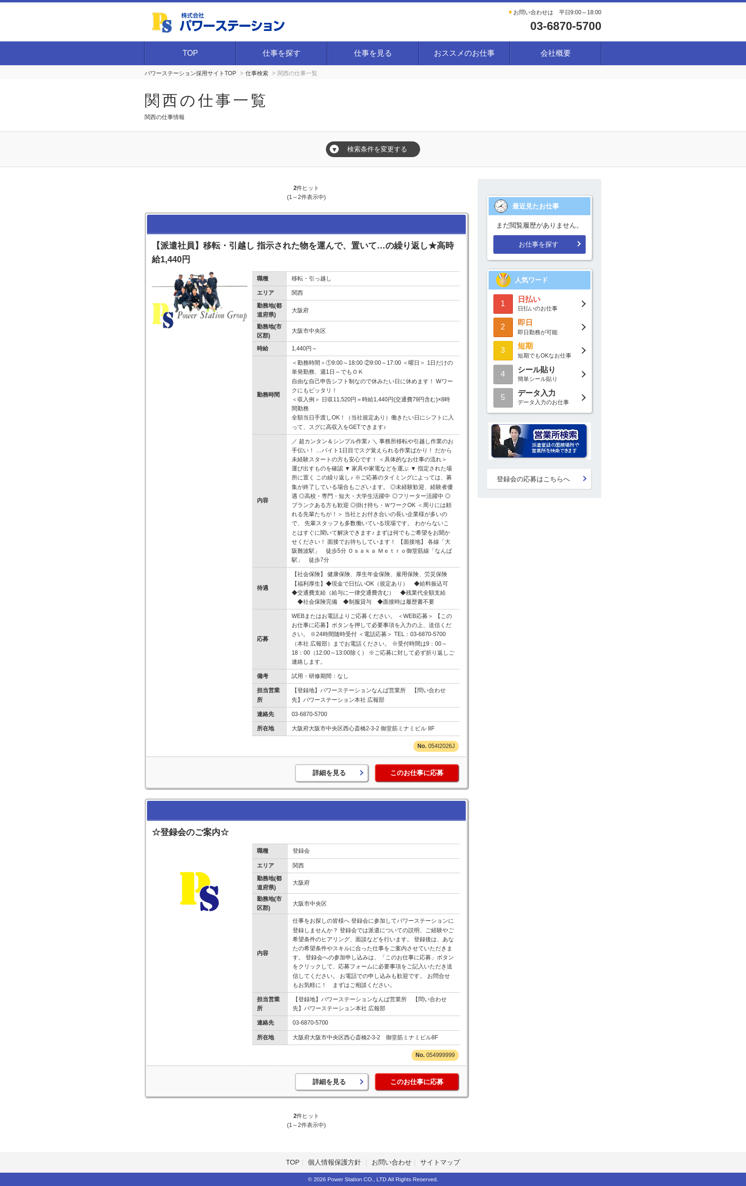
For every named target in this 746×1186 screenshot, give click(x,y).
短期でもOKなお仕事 (539, 350)
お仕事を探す (539, 244)
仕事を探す (282, 53)
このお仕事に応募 (416, 773)
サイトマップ (440, 1162)
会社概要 (555, 53)
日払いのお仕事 (539, 303)
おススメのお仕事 (464, 53)
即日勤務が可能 (539, 326)
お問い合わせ (392, 1162)
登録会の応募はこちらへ (533, 479)
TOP (190, 53)
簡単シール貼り (539, 373)
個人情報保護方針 (335, 1162)
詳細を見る (329, 773)
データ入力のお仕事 (539, 397)
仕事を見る (373, 53)
